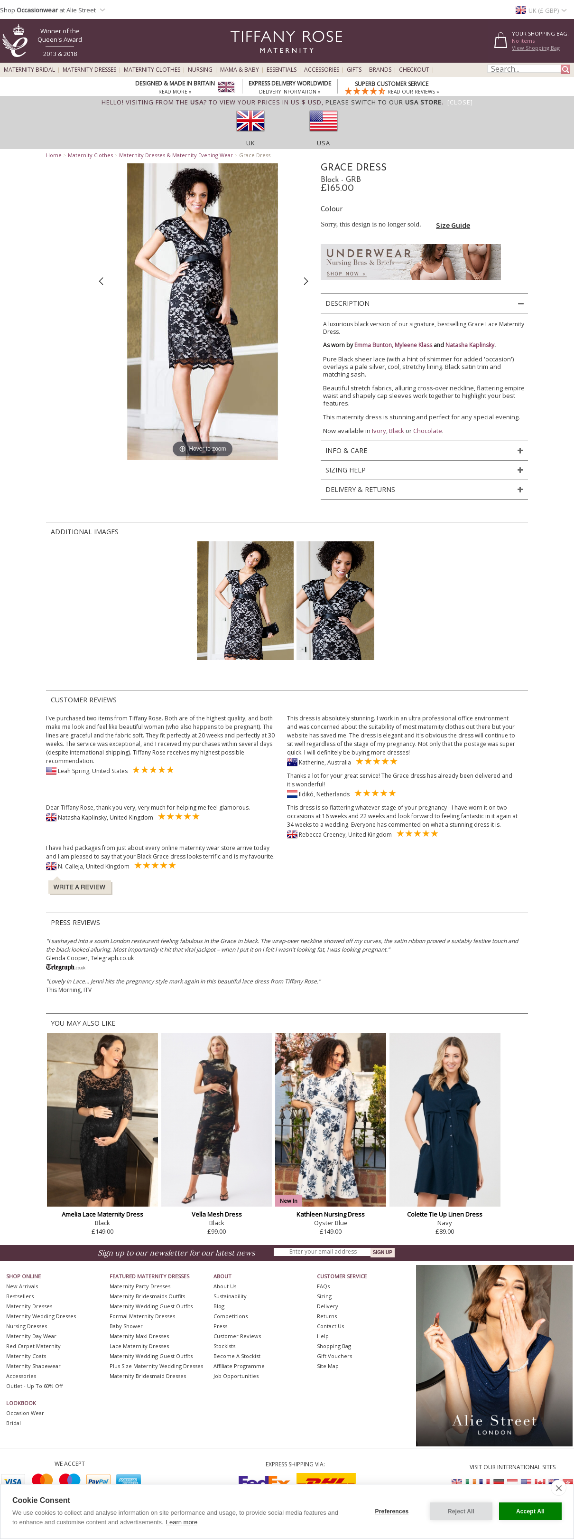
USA (323, 143)
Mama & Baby (239, 70)
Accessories (321, 70)
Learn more (181, 1522)
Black (396, 430)
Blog (218, 1306)
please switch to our (383, 102)
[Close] (460, 102)
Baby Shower (126, 1326)
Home (54, 155)
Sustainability (230, 1296)
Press (220, 1326)
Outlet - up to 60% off (34, 1385)
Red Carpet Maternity (33, 1346)
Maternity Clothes (152, 70)
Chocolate (427, 430)
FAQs (323, 1286)
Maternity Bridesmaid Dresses (148, 1375)
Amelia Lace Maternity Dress (102, 1214)
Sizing (324, 1296)
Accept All (530, 1511)
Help (323, 1336)
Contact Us (330, 1326)
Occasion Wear (25, 1412)
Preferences (392, 1511)
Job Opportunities (236, 1375)
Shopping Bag (334, 1346)
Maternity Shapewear (33, 1365)
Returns (327, 1316)
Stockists (224, 1346)
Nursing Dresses (26, 1326)
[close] (558, 1488)
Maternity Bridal (29, 70)
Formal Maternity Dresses (142, 1316)
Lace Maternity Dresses (139, 1346)
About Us (224, 1286)
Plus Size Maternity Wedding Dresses (156, 1365)
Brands (380, 70)
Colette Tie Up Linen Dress (444, 1214)
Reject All (461, 1511)
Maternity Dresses (89, 70)
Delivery (327, 1306)
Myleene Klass (413, 345)
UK (250, 143)
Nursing (200, 70)
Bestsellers (20, 1296)
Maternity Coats (26, 1356)
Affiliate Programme (239, 1365)
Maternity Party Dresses (140, 1286)
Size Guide (453, 225)
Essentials (281, 70)
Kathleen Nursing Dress (330, 1214)
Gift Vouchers (334, 1356)
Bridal (13, 1422)
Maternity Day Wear (31, 1336)
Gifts (354, 70)
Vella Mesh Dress (217, 1214)
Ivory (379, 430)
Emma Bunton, (374, 345)
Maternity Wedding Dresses (41, 1316)
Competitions (230, 1316)
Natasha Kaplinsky (469, 345)
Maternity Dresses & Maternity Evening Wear (176, 155)
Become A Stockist (236, 1356)
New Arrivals (22, 1286)
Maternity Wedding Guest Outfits (151, 1306)
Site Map (328, 1365)
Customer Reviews (237, 1336)
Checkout (414, 70)
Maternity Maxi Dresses (139, 1336)
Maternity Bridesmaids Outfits (147, 1296)
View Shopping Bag (536, 47)
